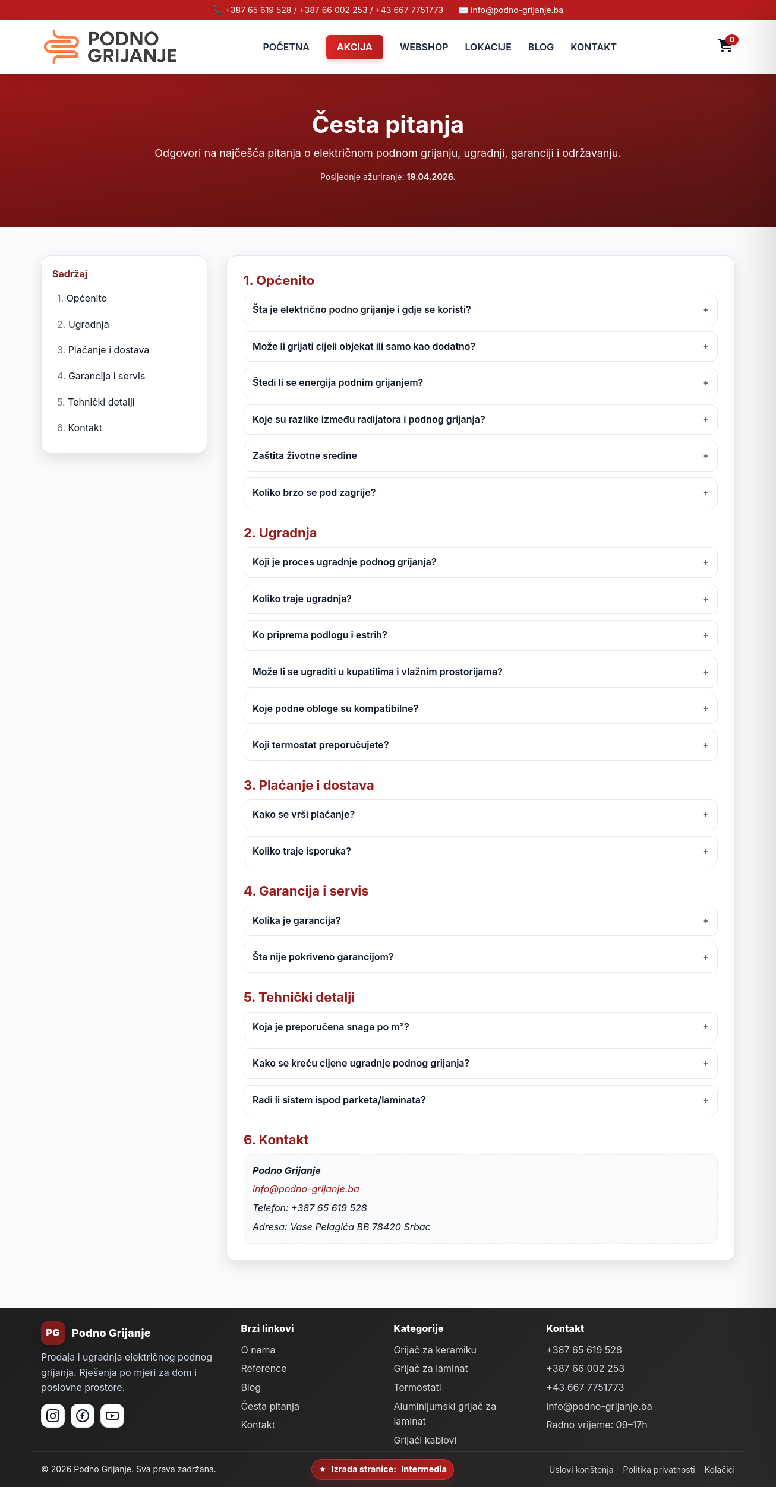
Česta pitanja (270, 1406)
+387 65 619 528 (584, 1350)
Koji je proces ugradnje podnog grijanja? (345, 562)
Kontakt (85, 428)
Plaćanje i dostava (109, 350)
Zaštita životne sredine (305, 455)
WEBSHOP (424, 47)
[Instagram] (53, 1416)
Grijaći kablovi (424, 1440)
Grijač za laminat (430, 1368)
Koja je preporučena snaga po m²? (331, 1027)
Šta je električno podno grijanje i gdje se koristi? (362, 309)
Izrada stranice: (382, 1469)
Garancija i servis (107, 376)
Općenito (87, 298)
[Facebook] (82, 1416)
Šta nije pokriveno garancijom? (323, 957)
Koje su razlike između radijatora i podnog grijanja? (369, 419)
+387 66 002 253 (585, 1368)
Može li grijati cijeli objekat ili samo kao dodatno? (364, 346)
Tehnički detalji (101, 402)
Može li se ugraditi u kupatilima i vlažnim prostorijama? (378, 672)
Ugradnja (88, 324)
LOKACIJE (488, 47)
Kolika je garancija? (297, 920)
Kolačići (720, 1469)
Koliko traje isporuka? (302, 851)
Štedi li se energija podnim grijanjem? (338, 382)
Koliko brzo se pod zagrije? (314, 492)
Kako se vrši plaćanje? (304, 814)
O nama (258, 1350)
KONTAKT (593, 47)
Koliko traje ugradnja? (302, 599)
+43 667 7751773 (585, 1387)
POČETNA (286, 47)
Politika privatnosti (659, 1469)
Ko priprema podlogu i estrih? (320, 635)
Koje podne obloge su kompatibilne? (335, 708)
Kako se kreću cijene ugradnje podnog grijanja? (361, 1063)
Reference (263, 1368)
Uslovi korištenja (581, 1469)
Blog (251, 1387)
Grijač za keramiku (435, 1350)
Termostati (417, 1387)
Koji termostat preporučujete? (321, 745)
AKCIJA (355, 47)
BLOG (541, 47)
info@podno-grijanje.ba (306, 1189)
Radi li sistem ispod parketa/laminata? (339, 1100)
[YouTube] (112, 1416)
